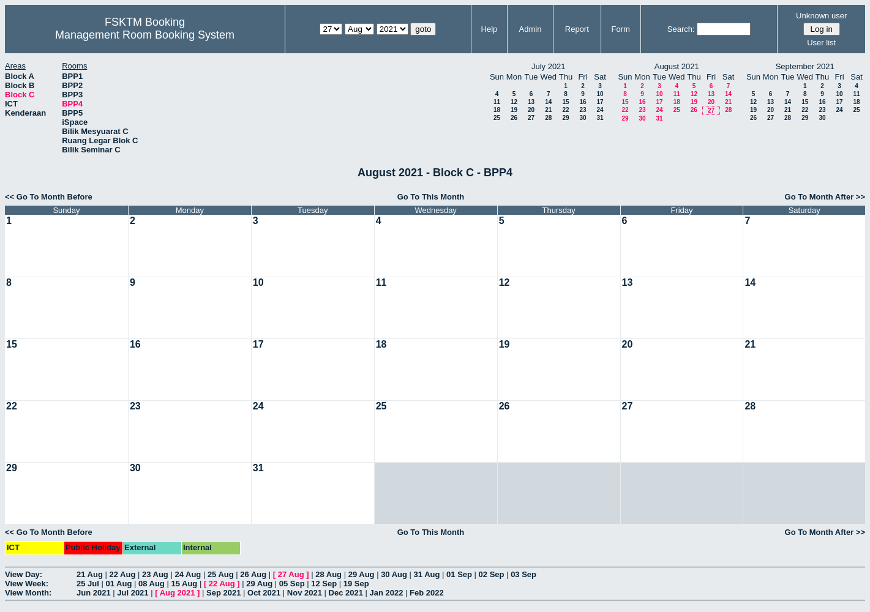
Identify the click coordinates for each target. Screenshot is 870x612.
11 (496, 102)
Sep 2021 (223, 592)
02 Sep (491, 574)
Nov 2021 (304, 592)
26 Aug (253, 574)
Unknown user (821, 15)
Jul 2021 (132, 592)
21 (548, 109)
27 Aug (291, 574)
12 (514, 102)
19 (514, 109)
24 (599, 109)
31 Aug (427, 574)
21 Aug (90, 574)
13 (531, 102)
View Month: (28, 592)
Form (621, 29)
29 (565, 117)
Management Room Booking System (144, 35)
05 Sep (292, 583)
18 (496, 109)
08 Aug (151, 583)
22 (565, 109)
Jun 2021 (94, 592)
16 (582, 102)
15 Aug (184, 583)
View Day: (23, 574)
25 (496, 117)
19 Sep (356, 583)
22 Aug (122, 574)
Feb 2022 (427, 592)
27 (531, 117)
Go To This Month (431, 196)
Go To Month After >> (825, 196)
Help (489, 29)
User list (821, 42)
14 (548, 102)
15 (565, 102)
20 (531, 109)
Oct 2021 (263, 592)
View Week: (26, 583)
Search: (681, 29)
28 (548, 117)
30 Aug (394, 574)
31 (599, 117)
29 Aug (361, 574)
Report (577, 29)
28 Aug (328, 574)
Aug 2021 (177, 592)
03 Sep (523, 574)
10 (599, 94)
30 (582, 117)
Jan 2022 (386, 592)
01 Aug (118, 583)
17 (599, 102)
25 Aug (221, 574)
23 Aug (155, 574)
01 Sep (459, 574)
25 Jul (88, 583)
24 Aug (187, 574)
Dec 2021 (346, 592)
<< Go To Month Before (48, 196)
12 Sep (324, 583)
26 (514, 117)
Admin (530, 29)
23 (582, 109)
